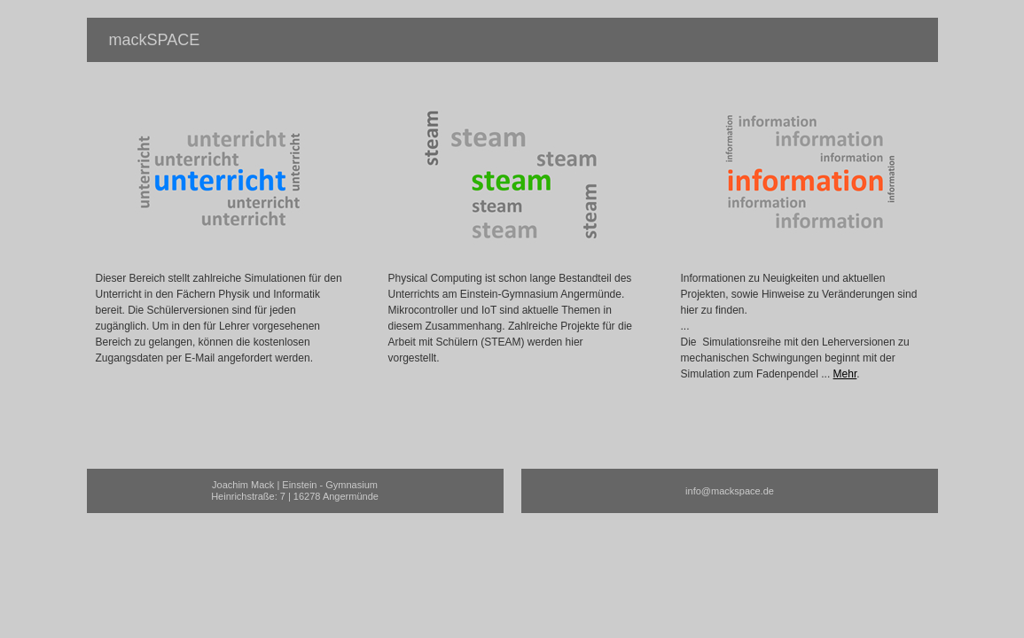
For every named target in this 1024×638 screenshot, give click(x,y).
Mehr (845, 374)
